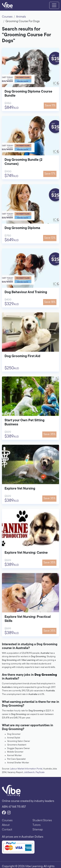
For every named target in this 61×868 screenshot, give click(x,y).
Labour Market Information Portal (26, 769)
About (6, 825)
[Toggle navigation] (54, 5)
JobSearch (29, 772)
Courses (7, 16)
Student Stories (42, 820)
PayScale (40, 772)
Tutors (37, 825)
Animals (21, 16)
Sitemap (38, 829)
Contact (7, 829)
